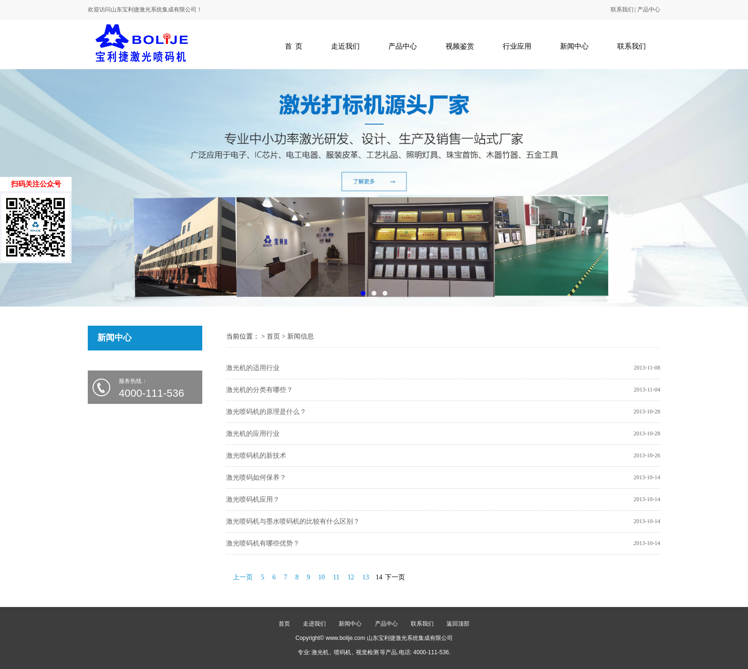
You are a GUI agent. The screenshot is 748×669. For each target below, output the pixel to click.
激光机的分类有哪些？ (259, 389)
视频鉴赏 (460, 46)
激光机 (320, 652)
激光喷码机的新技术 (256, 455)
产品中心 (648, 9)
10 (321, 577)
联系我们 (622, 9)
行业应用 (517, 46)
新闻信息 (300, 336)
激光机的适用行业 (253, 367)
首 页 (293, 46)
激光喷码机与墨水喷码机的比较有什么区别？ (293, 521)
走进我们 (314, 623)
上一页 (243, 577)
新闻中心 (574, 46)
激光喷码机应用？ (253, 499)
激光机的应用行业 (253, 433)
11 (336, 577)
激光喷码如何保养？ (256, 477)
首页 (273, 336)
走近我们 (345, 46)
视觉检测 (367, 652)
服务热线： (160, 388)
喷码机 (342, 652)
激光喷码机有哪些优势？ (263, 543)
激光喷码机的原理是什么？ (266, 411)
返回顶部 (458, 623)
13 (365, 577)
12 (350, 577)
